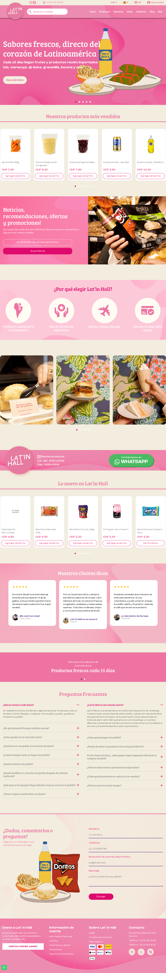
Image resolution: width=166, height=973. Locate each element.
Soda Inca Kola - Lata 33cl (116, 162)
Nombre (94, 829)
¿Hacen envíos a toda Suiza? (41, 704)
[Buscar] (47, 11)
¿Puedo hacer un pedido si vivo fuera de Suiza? (41, 746)
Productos (104, 11)
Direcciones (55, 949)
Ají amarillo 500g (10, 162)
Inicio (93, 11)
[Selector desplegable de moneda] (114, 2)
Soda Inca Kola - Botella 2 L (150, 162)
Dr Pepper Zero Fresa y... (116, 529)
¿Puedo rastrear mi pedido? (41, 764)
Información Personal (60, 936)
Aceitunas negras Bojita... (82, 162)
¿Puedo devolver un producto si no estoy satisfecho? (125, 746)
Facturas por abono (59, 945)
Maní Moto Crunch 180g (81, 529)
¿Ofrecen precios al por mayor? (125, 785)
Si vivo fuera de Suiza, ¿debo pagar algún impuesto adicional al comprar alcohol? (125, 757)
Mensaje (94, 871)
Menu (130, 11)
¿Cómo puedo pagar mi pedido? (125, 737)
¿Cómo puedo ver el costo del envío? (41, 737)
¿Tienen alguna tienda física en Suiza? (41, 793)
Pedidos (53, 941)
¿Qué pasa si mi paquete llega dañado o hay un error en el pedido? (41, 785)
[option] (83, 61)
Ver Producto (150, 543)
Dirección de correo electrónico (109, 857)
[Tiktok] (150, 952)
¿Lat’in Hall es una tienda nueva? (125, 704)
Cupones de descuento (61, 954)
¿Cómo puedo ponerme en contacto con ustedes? (125, 776)
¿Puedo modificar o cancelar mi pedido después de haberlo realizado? (41, 774)
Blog (152, 11)
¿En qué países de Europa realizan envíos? (41, 728)
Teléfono (94, 843)
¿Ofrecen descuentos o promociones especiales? (125, 767)
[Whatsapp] (141, 952)
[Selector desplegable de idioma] (125, 2)
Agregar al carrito (15, 176)
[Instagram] (132, 952)
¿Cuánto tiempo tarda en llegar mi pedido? (41, 755)
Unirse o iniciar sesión (23, 946)
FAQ (160, 11)
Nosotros (118, 11)
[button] (12, 61)
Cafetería (141, 11)
